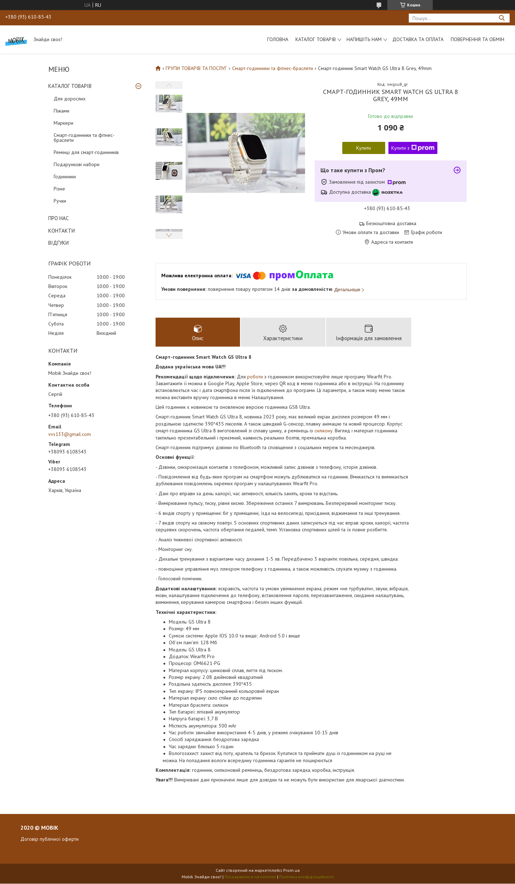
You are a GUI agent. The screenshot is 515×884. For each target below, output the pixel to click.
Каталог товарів (315, 39)
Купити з (413, 148)
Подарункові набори (76, 164)
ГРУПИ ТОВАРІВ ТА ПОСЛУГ (196, 68)
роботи (255, 377)
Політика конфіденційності (306, 877)
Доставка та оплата (417, 39)
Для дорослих (69, 98)
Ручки (60, 201)
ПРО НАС (58, 218)
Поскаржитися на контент (250, 877)
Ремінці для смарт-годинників (86, 152)
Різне (59, 188)
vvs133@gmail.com (69, 434)
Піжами (61, 111)
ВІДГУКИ (58, 242)
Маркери (63, 123)
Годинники (65, 176)
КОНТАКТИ (61, 230)
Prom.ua (291, 870)
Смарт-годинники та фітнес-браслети (84, 137)
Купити (363, 148)
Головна (277, 39)
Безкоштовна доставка (391, 223)
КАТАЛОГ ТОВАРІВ (70, 86)
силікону (323, 431)
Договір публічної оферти (49, 839)
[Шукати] (502, 18)
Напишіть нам (364, 39)
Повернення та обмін (477, 39)
